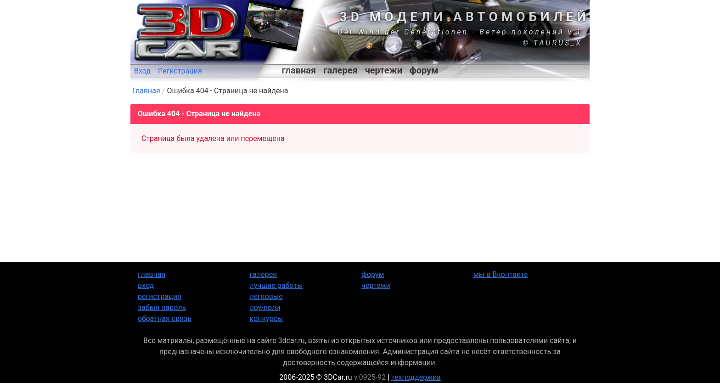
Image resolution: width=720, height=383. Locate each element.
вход (146, 285)
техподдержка (416, 377)
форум (424, 70)
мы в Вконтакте (500, 274)
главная (299, 70)
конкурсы (266, 318)
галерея (340, 70)
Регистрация (180, 71)
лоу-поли (265, 307)
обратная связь (164, 318)
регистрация (159, 296)
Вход (142, 71)
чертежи (383, 70)
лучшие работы (276, 285)
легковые (266, 296)
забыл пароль (162, 307)
